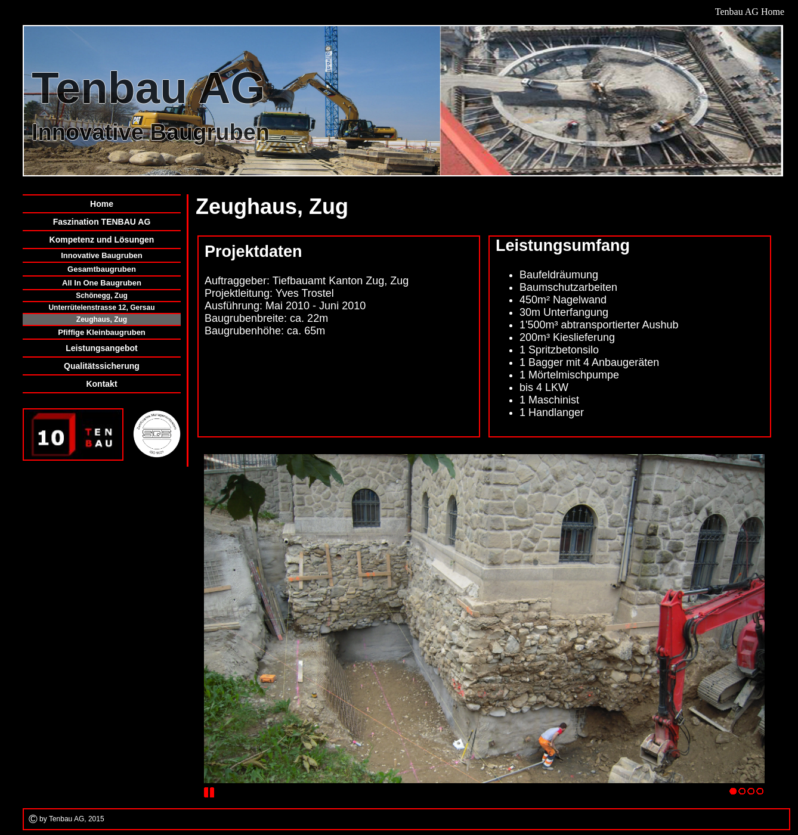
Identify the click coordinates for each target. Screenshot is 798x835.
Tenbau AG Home (749, 12)
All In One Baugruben (101, 282)
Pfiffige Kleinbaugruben (102, 332)
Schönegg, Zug (102, 295)
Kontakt (101, 384)
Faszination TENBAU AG (102, 221)
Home (101, 204)
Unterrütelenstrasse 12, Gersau (101, 307)
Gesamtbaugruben (101, 269)
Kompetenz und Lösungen (102, 239)
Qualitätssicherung (102, 366)
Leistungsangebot (102, 348)
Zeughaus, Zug (101, 319)
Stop (209, 792)
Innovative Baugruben (102, 255)
